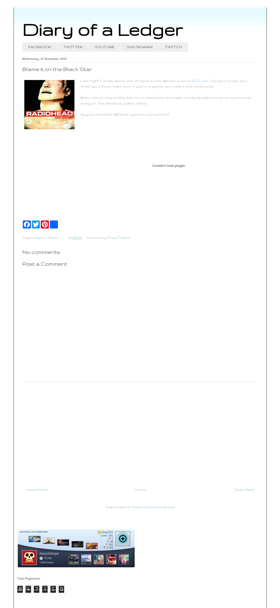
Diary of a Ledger (102, 29)
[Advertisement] (140, 432)
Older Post (244, 490)
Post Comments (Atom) (153, 507)
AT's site (200, 81)
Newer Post (36, 490)
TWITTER (72, 47)
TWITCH (173, 47)
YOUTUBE (105, 47)
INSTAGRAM (139, 47)
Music (53, 238)
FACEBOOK (39, 47)
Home (140, 490)
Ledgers (38, 238)
